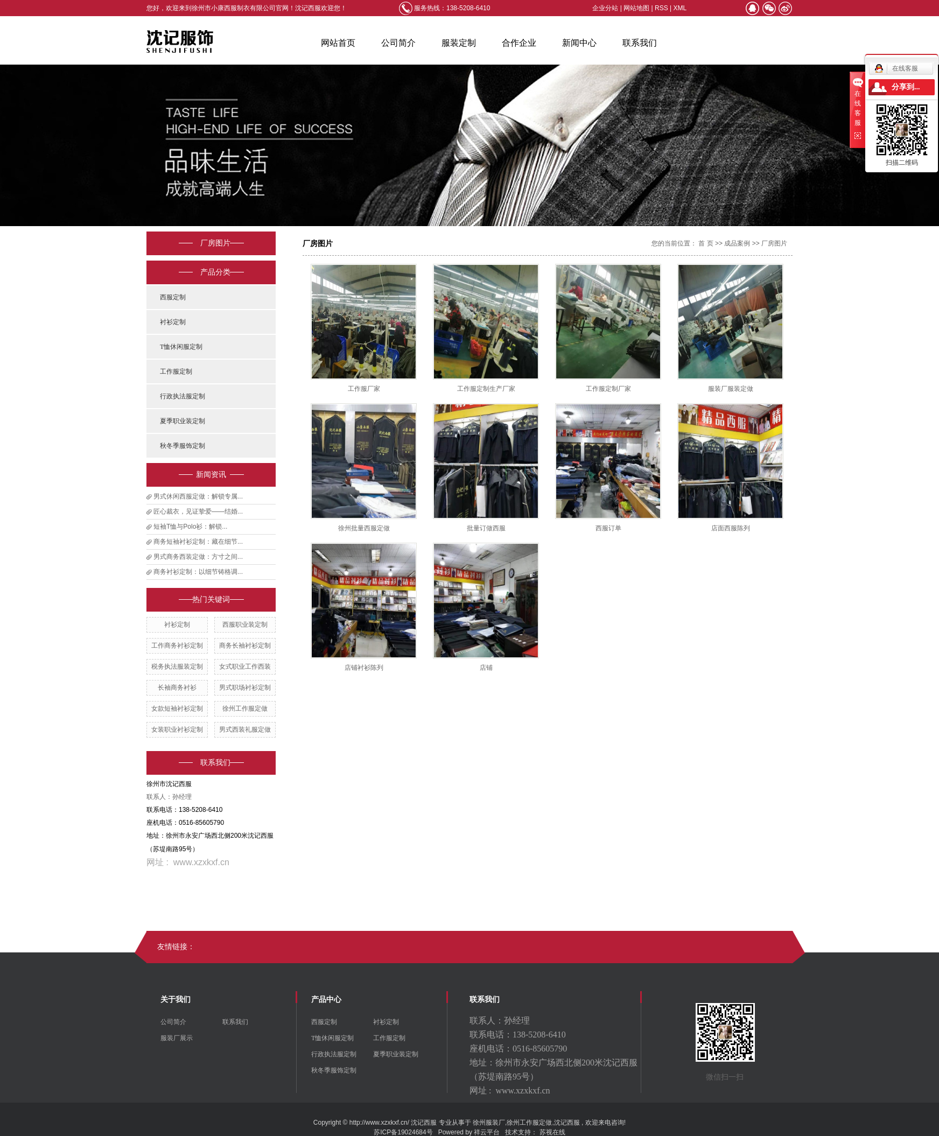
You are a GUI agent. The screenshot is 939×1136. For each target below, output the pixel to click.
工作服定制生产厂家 (486, 388)
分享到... (906, 87)
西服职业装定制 (245, 624)
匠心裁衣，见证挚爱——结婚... (198, 511)
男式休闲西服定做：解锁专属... (198, 496)
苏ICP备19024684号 (403, 1132)
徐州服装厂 (489, 1122)
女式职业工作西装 (245, 666)
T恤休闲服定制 (181, 346)
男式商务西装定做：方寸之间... (198, 556)
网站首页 (338, 42)
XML (680, 8)
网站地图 (637, 8)
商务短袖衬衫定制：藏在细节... (198, 541)
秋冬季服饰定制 (182, 446)
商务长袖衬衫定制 (245, 645)
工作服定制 (176, 371)
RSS (661, 8)
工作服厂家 (364, 388)
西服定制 (173, 297)
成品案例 (737, 243)
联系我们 (639, 42)
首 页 (705, 243)
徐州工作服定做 (245, 708)
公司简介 (398, 42)
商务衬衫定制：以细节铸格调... (198, 572)
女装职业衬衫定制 (177, 729)
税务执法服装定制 (177, 666)
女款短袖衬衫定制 (177, 708)
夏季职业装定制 (182, 421)
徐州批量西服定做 (364, 528)
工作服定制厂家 (608, 388)
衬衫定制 (173, 322)
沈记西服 (567, 1122)
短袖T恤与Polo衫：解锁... (190, 526)
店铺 (486, 667)
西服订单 (608, 528)
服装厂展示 (176, 1038)
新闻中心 (579, 42)
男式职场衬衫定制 (245, 687)
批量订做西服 (486, 528)
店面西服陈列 (730, 528)
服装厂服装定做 (730, 388)
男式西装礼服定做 (245, 729)
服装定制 (459, 42)
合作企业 (519, 42)
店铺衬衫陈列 (364, 667)
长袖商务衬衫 (177, 687)
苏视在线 (552, 1132)
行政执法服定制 (182, 396)
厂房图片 (774, 243)
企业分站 (605, 8)
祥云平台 (487, 1132)
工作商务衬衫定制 (177, 645)
